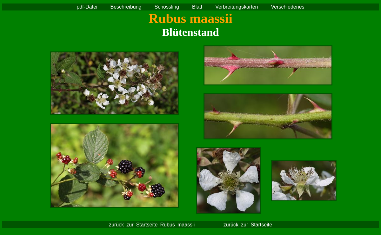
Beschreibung (126, 7)
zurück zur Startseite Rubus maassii (152, 224)
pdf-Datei (87, 7)
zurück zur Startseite (248, 224)
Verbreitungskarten (236, 7)
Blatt (197, 7)
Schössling (166, 7)
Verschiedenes (287, 7)
